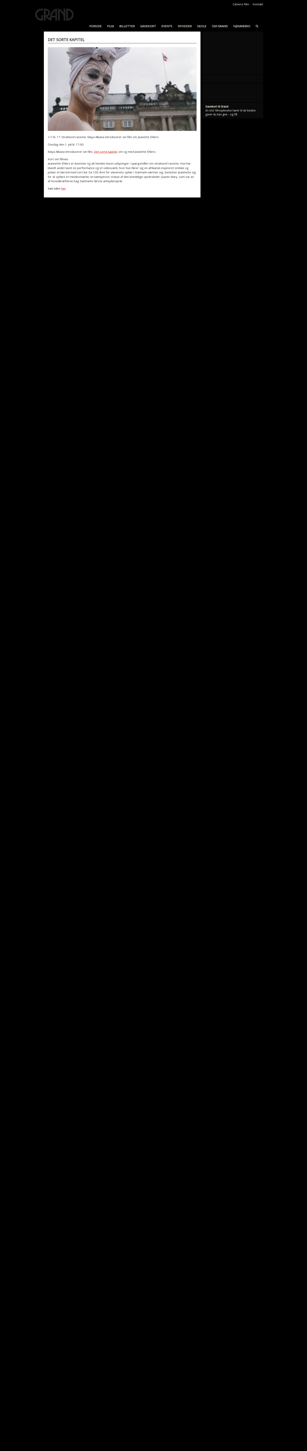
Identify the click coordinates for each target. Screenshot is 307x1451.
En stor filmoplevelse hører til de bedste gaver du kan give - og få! (230, 379)
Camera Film (241, 4)
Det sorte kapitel (105, 152)
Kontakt (258, 4)
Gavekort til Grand (216, 373)
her (63, 188)
